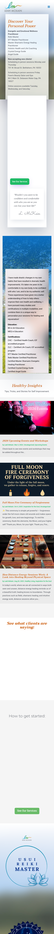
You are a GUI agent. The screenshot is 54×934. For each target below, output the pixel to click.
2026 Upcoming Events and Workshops (25, 441)
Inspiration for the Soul (32, 507)
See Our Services (19, 181)
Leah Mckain (9, 445)
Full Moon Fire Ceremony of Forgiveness (25, 503)
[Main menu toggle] (49, 6)
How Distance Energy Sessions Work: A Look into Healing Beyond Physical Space (26, 576)
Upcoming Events (41, 445)
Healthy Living (30, 581)
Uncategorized (29, 445)
